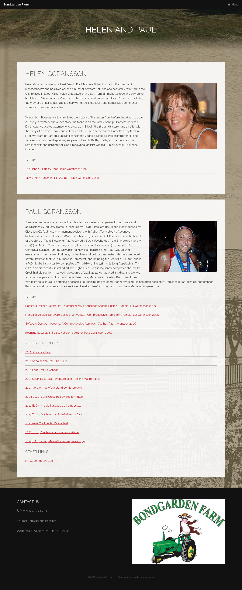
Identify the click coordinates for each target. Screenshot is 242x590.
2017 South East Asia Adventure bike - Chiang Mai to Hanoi (62, 378)
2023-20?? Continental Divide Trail (46, 423)
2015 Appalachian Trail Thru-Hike (46, 361)
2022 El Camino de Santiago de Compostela (53, 405)
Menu (235, 4)
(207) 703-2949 (39, 510)
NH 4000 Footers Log (39, 460)
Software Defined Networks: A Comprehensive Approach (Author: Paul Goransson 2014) (80, 323)
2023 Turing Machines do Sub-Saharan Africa (53, 414)
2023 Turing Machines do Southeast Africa (52, 432)
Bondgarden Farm (16, 4)
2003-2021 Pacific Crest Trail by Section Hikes (54, 396)
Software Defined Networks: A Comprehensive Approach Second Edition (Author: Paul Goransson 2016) (90, 305)
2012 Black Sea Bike (38, 352)
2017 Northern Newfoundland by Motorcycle (53, 387)
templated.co (147, 577)
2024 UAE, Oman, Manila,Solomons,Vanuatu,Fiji (55, 441)
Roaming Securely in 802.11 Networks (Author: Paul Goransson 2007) (68, 332)
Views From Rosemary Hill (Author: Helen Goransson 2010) (62, 177)
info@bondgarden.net (42, 520)
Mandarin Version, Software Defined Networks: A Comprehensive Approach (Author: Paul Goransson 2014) (92, 314)
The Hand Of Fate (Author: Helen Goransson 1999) (56, 168)
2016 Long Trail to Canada (41, 369)
